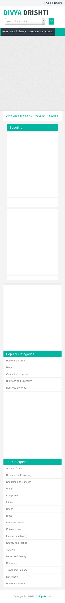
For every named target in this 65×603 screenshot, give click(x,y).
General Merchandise (17, 374)
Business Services (16, 387)
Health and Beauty (16, 556)
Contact (49, 31)
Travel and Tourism (16, 570)
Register (58, 3)
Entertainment (13, 529)
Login (47, 2)
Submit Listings (18, 31)
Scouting (53, 115)
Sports (9, 509)
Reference (12, 563)
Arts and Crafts (14, 468)
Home (5, 31)
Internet (10, 502)
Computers (12, 495)
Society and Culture (16, 542)
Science (10, 549)
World (9, 488)
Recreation (40, 115)
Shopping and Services (18, 481)
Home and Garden (16, 360)
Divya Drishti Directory (18, 115)
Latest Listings (36, 31)
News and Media (15, 522)
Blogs (9, 367)
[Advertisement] (32, 73)
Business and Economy (19, 381)
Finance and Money (17, 536)
